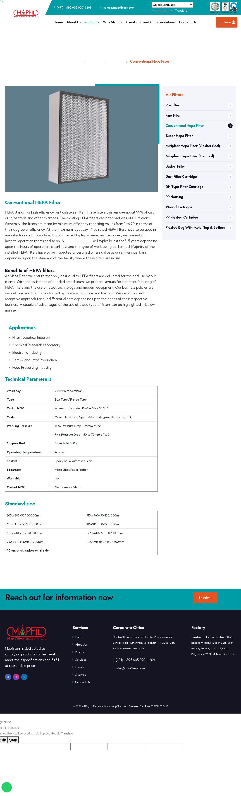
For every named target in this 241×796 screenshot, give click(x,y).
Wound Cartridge (199, 207)
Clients (131, 22)
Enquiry (204, 598)
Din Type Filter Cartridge (199, 186)
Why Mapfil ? (113, 22)
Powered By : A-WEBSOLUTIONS (148, 706)
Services (79, 659)
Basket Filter (199, 166)
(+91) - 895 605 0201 (131, 660)
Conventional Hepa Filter (199, 125)
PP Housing (199, 197)
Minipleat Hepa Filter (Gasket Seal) (199, 146)
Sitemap (79, 674)
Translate (177, 10)
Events (78, 667)
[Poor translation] (13, 739)
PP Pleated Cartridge (199, 217)
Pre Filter (199, 105)
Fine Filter (199, 115)
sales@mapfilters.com (130, 668)
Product (90, 22)
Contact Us (187, 22)
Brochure (227, 22)
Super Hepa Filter (199, 135)
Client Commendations (157, 22)
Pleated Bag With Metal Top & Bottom (199, 227)
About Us (73, 22)
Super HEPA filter (78, 241)
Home (58, 22)
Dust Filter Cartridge (199, 176)
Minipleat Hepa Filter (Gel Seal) (199, 156)
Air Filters (115, 61)
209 (89, 7)
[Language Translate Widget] (172, 5)
